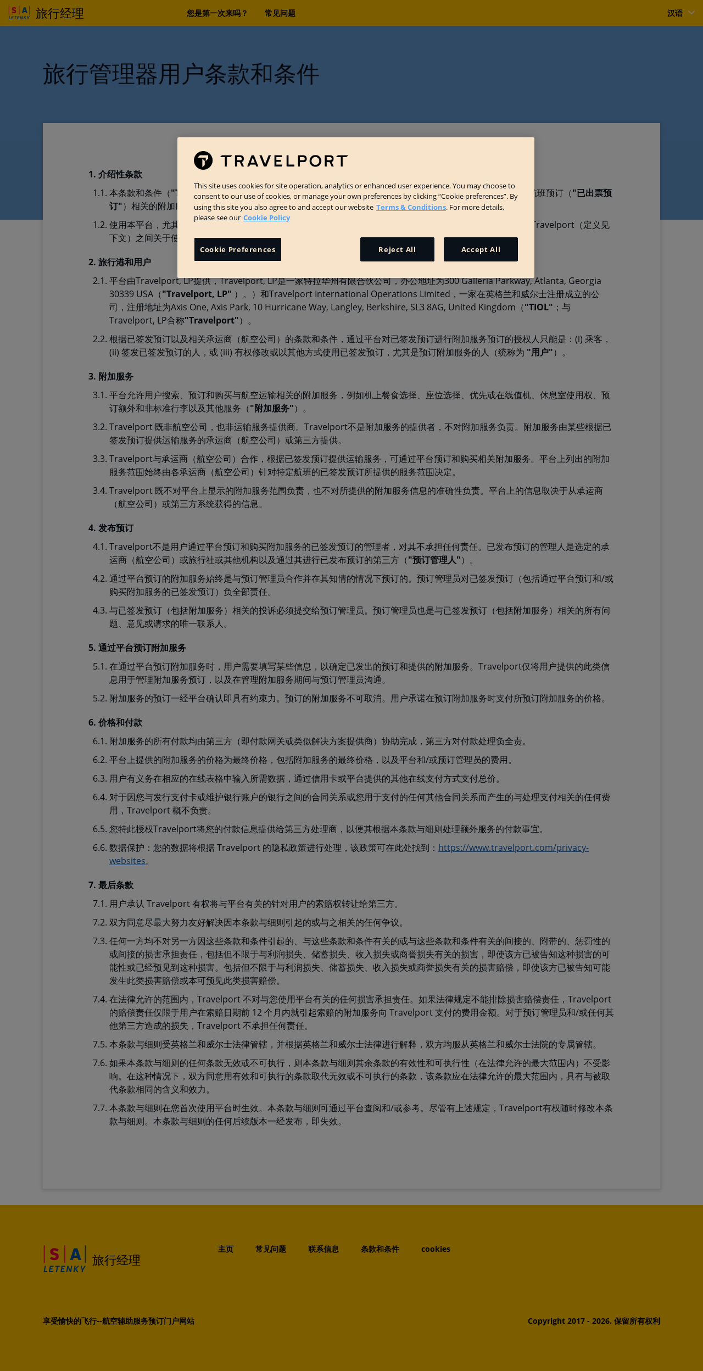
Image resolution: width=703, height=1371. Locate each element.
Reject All (397, 249)
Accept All (481, 249)
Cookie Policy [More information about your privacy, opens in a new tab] (266, 217)
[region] (355, 207)
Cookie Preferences (238, 249)
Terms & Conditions (411, 207)
